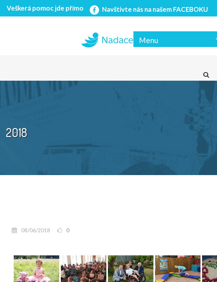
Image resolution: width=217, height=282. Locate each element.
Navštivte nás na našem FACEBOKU (148, 9)
